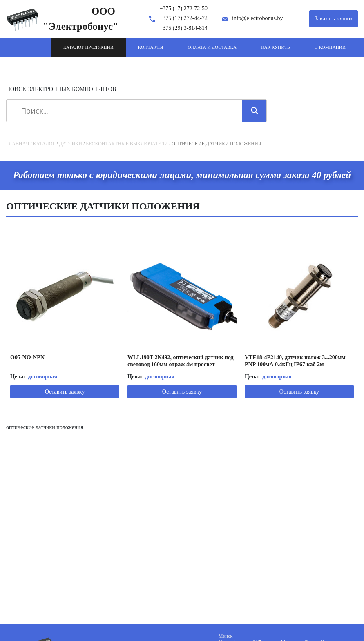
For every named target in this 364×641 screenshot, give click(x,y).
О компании (330, 47)
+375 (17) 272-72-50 (183, 8)
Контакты (150, 47)
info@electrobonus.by (257, 18)
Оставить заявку (65, 392)
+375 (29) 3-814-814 (183, 28)
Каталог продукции (88, 47)
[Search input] (127, 110)
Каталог (44, 144)
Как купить (275, 47)
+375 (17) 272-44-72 (183, 18)
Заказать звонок (334, 19)
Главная (17, 144)
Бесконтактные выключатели (127, 144)
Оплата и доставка (212, 47)
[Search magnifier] (254, 110)
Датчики (70, 144)
